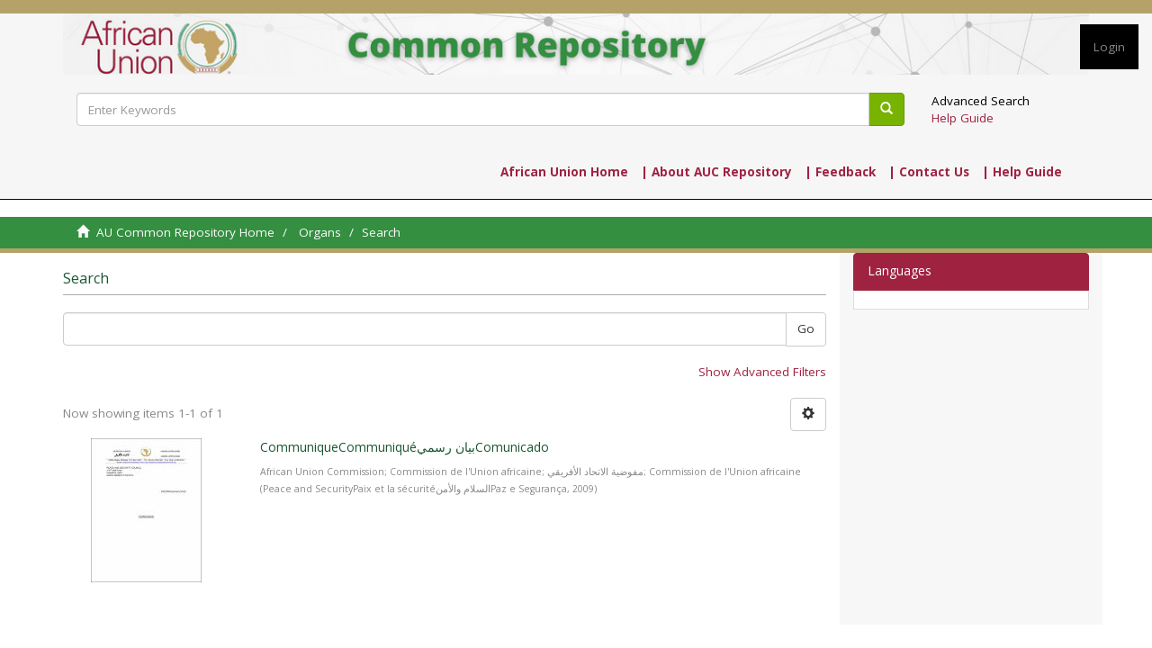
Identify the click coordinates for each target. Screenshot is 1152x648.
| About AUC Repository (716, 172)
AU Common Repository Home (185, 232)
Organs (320, 232)
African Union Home (564, 172)
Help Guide (963, 118)
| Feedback (840, 172)
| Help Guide (1022, 172)
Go (805, 328)
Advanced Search (981, 101)
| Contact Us (928, 172)
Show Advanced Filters (762, 372)
